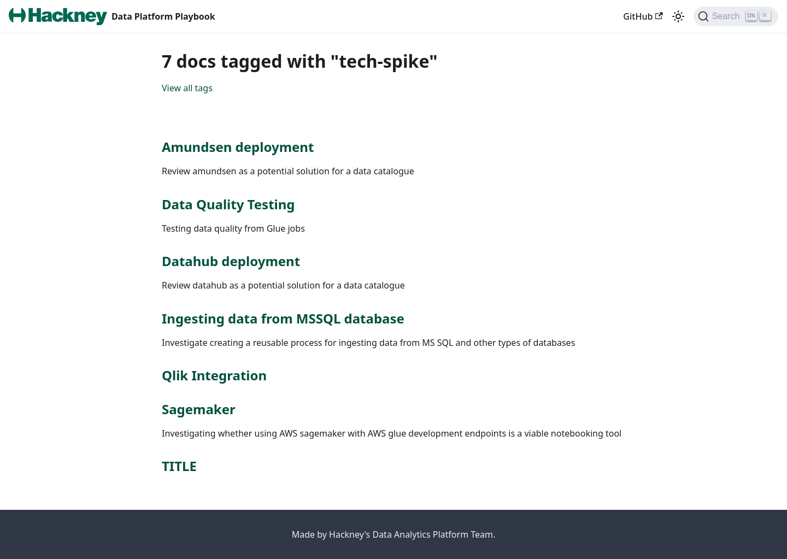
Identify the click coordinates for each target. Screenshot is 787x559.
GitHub (642, 16)
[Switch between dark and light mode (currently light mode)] (678, 16)
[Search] (736, 16)
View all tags (187, 88)
